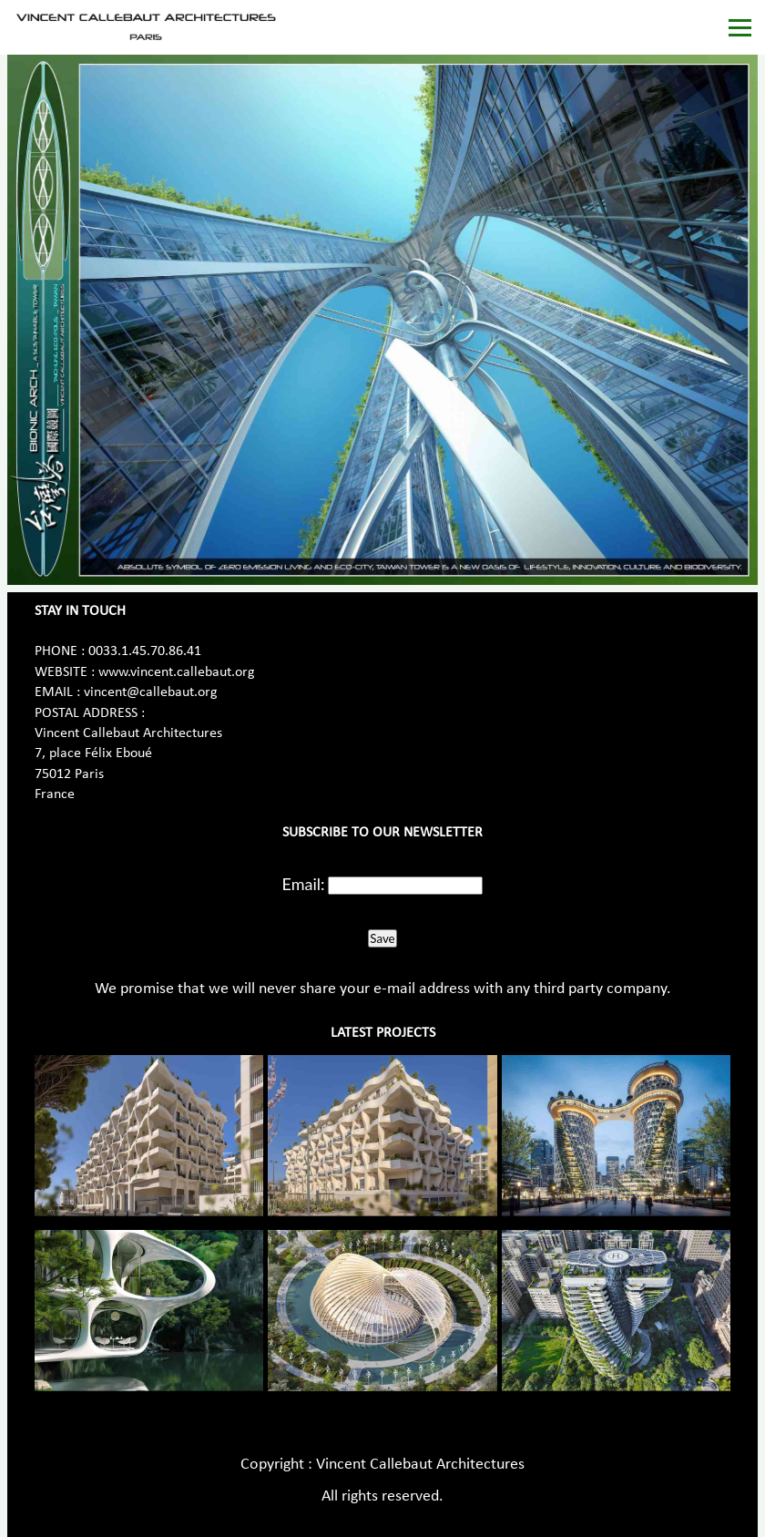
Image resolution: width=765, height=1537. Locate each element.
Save (382, 938)
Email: (303, 884)
